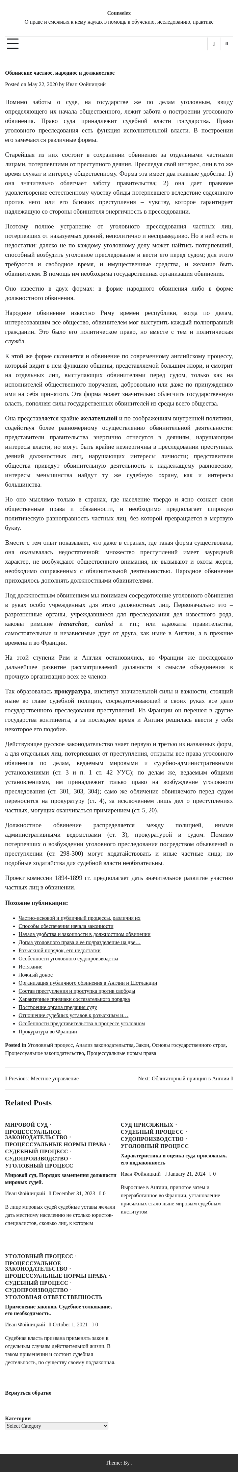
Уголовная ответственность (54, 1297)
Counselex (119, 13)
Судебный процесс (36, 1151)
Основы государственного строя (189, 1045)
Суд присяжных (147, 1125)
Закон (142, 1045)
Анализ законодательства (104, 1045)
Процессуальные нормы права (121, 1053)
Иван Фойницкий (86, 84)
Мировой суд (26, 1125)
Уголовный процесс (50, 1045)
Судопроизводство (36, 1158)
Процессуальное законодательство (44, 1053)
